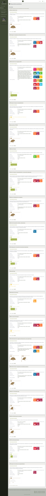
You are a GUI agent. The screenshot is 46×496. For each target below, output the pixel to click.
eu (40, 1)
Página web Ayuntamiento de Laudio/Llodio (40, 492)
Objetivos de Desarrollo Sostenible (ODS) (38, 16)
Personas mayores (27, 75)
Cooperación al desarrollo (24, 71)
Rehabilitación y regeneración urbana (27, 76)
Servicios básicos (23, 78)
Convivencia (19, 71)
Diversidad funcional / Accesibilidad (22, 73)
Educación (28, 73)
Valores (31, 78)
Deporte (19, 72)
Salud (18, 77)
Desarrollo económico (25, 19)
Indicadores (11, 22)
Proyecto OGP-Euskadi (26, 494)
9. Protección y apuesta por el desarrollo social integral (25, 446)
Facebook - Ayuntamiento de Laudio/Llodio (40, 491)
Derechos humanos (22, 72)
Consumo (31, 70)
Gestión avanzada (25, 232)
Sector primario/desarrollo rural (24, 44)
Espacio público (25, 302)
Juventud (29, 326)
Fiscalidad (28, 302)
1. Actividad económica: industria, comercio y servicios (25, 16)
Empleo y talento (29, 43)
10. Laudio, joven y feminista (21, 421)
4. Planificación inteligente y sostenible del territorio (24, 67)
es (39, 1)
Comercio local (19, 43)
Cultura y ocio (29, 71)
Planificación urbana (20, 76)
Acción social (19, 70)
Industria (29, 19)
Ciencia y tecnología (20, 19)
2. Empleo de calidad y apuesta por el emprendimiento (25, 40)
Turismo (29, 44)
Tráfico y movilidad (27, 78)
